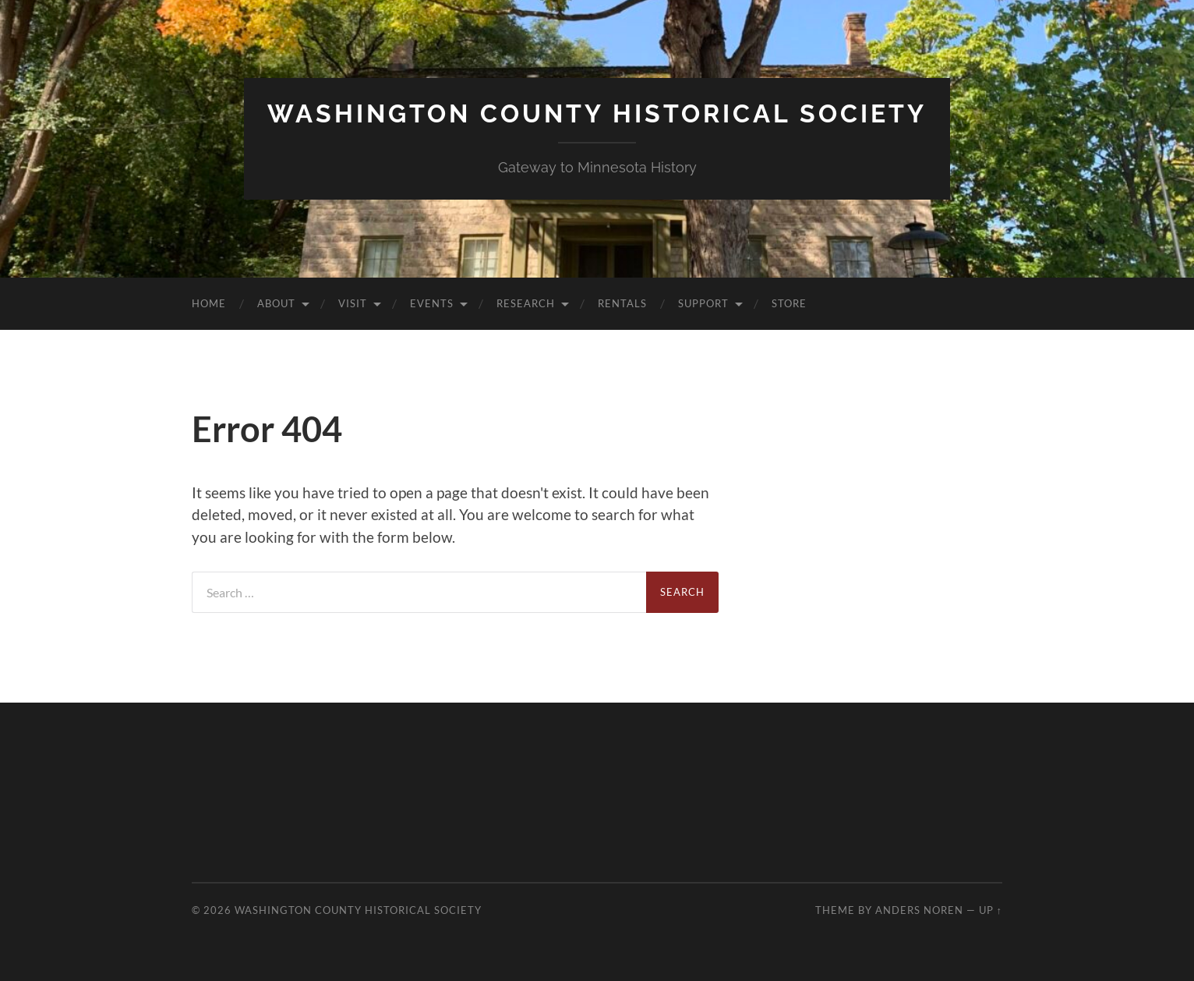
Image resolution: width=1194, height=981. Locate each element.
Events (432, 303)
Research (525, 303)
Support (703, 303)
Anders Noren (919, 910)
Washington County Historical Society (597, 113)
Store (789, 303)
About (276, 303)
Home (209, 303)
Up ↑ (990, 910)
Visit (352, 303)
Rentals (622, 303)
